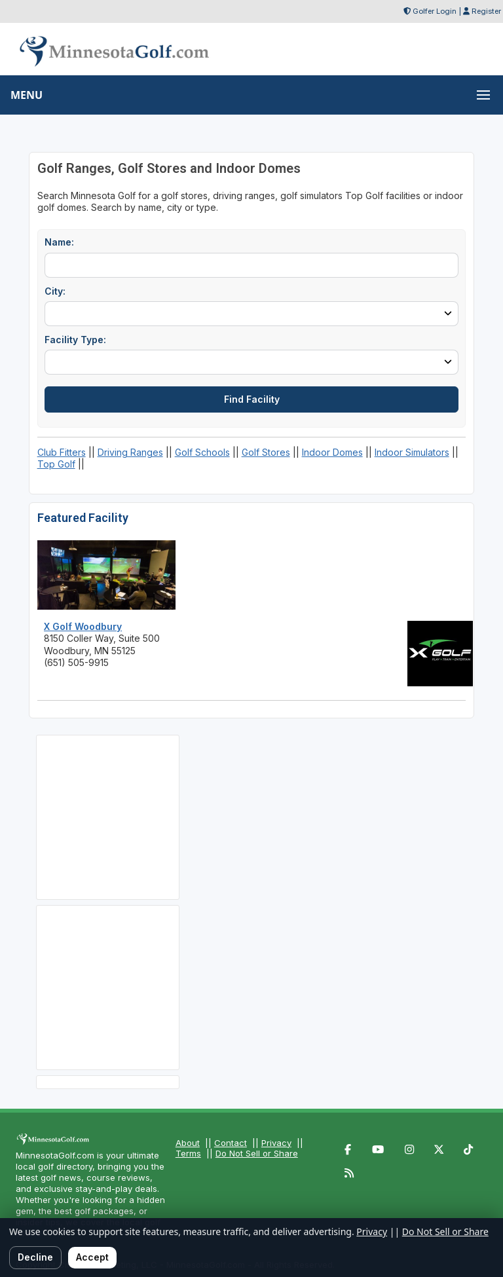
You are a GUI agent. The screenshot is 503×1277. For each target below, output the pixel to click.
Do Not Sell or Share (256, 1153)
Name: (59, 242)
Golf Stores (266, 452)
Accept (92, 1257)
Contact (230, 1143)
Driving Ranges (130, 452)
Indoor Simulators (412, 452)
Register (486, 11)
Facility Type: (75, 339)
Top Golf (56, 464)
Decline (35, 1257)
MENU (26, 95)
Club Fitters (61, 452)
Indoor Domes (332, 452)
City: (55, 291)
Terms (188, 1153)
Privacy (276, 1143)
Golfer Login (434, 11)
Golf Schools (202, 452)
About (188, 1143)
